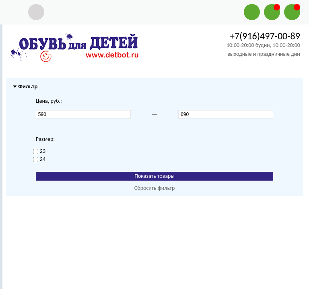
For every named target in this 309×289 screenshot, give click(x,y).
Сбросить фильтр (154, 188)
